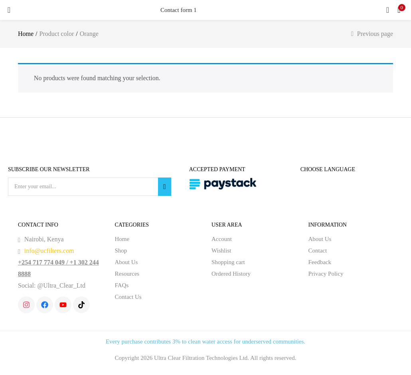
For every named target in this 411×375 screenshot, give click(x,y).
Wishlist (221, 251)
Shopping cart (231, 262)
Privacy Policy (328, 274)
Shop (123, 251)
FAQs (122, 285)
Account (224, 239)
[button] (399, 10)
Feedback (323, 262)
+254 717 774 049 (44, 262)
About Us (128, 262)
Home (27, 34)
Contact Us (131, 297)
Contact (320, 251)
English (319, 184)
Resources (130, 274)
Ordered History (234, 274)
